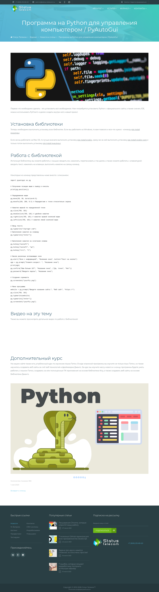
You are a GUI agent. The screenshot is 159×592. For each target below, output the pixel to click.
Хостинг (14, 530)
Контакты (31, 523)
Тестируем (15, 537)
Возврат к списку (18, 491)
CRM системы (33, 527)
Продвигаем (16, 534)
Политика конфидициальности (79, 589)
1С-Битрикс (16, 527)
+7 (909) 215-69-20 (135, 543)
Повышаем (32, 534)
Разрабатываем (34, 530)
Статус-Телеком (88, 587)
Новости (14, 523)
